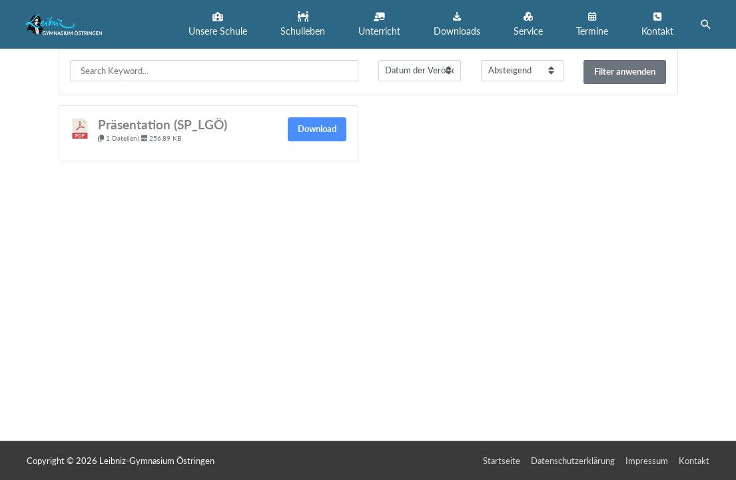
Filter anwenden (624, 71)
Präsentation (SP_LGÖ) (162, 124)
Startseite (501, 460)
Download (317, 128)
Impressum (646, 460)
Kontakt (694, 460)
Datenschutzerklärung (573, 460)
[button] (218, 24)
